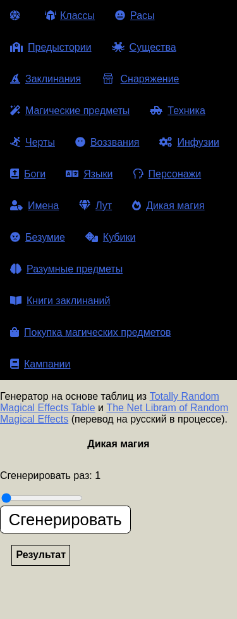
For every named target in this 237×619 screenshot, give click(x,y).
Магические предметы (70, 110)
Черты (32, 142)
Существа (144, 47)
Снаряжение (140, 78)
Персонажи (167, 174)
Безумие (37, 237)
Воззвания (107, 142)
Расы (135, 15)
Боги (28, 174)
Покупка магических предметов (90, 332)
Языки (89, 174)
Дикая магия (168, 205)
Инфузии (189, 142)
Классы (70, 15)
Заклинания (45, 78)
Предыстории (51, 47)
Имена (34, 205)
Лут (95, 205)
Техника (177, 110)
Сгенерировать (65, 519)
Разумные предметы (66, 269)
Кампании (40, 364)
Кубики (110, 237)
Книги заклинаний (60, 300)
